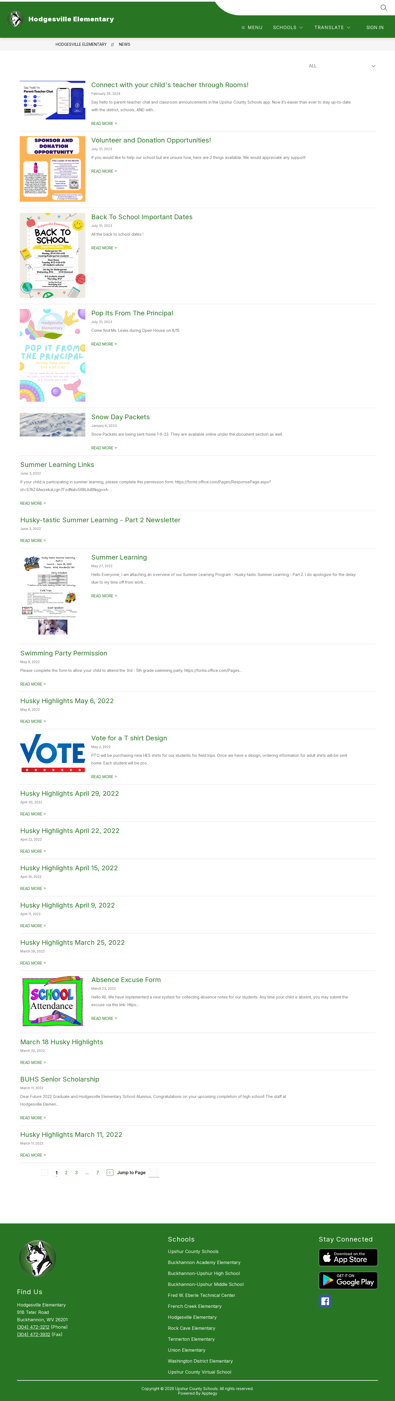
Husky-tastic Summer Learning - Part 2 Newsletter (100, 520)
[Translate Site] (332, 27)
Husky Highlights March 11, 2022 (71, 1135)
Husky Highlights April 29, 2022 (69, 793)
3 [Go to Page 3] (76, 1172)
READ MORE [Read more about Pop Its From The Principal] (104, 344)
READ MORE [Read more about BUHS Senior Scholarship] (33, 1117)
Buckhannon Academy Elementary (204, 1262)
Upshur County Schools (193, 1251)
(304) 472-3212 (33, 1327)
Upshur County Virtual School (199, 1372)
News (124, 44)
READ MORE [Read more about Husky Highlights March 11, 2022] (33, 1155)
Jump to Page (131, 1172)
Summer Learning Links (57, 465)
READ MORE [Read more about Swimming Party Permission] (33, 684)
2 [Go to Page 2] (66, 1172)
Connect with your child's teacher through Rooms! (170, 85)
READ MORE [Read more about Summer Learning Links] (33, 503)
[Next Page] (110, 1172)
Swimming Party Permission (63, 653)
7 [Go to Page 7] (97, 1172)
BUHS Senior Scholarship (59, 1079)
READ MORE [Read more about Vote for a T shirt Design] (104, 776)
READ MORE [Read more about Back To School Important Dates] (104, 248)
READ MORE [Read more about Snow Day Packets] (104, 448)
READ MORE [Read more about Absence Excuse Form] (104, 1018)
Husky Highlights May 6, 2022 (67, 701)
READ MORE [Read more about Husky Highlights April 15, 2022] (33, 888)
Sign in (375, 27)
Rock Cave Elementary (191, 1328)
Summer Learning (119, 557)
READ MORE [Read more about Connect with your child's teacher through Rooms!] (104, 123)
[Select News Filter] (341, 66)
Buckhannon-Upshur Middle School (206, 1284)
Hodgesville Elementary (81, 44)
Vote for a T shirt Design (129, 738)
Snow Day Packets (120, 417)
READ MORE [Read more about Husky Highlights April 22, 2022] (33, 851)
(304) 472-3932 (33, 1334)
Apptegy (209, 1393)
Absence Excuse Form (126, 980)
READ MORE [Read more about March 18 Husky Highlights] (33, 1062)
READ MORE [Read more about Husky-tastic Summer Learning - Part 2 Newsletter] (33, 540)
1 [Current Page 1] (56, 1172)
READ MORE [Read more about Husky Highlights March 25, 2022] (33, 963)
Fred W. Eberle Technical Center (201, 1295)
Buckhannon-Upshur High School (204, 1273)
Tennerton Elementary (191, 1339)
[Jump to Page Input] (153, 1172)
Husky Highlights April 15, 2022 (69, 868)
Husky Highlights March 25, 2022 (72, 942)
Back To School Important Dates (142, 217)
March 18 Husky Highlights (61, 1042)
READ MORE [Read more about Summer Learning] (104, 596)
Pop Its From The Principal (132, 313)
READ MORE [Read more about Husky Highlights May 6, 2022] (33, 721)
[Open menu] (251, 27)
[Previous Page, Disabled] (44, 1172)
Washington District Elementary (200, 1361)
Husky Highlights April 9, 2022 (67, 905)
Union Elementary (186, 1350)
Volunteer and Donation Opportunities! (151, 140)
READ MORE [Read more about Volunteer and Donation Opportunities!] (104, 171)
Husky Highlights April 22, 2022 (70, 831)
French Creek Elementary (195, 1306)
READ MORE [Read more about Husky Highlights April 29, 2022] (33, 814)
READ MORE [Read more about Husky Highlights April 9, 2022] (33, 925)
